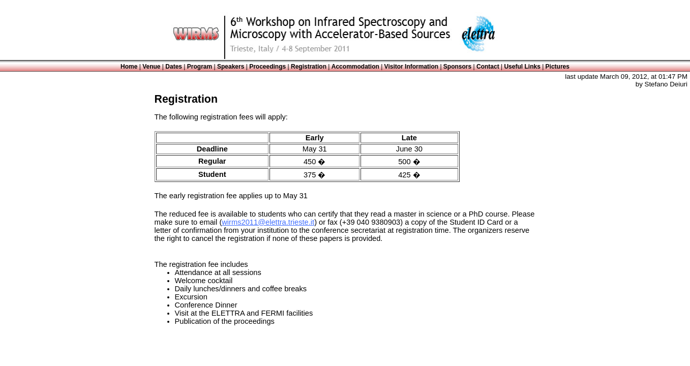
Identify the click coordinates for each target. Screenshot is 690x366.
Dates (173, 66)
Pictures (557, 66)
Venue (151, 66)
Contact (487, 66)
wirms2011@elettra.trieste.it (268, 222)
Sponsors (457, 66)
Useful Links (522, 66)
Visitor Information (411, 66)
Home (129, 66)
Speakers (230, 66)
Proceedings (267, 66)
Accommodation (355, 66)
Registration (308, 66)
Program (199, 66)
